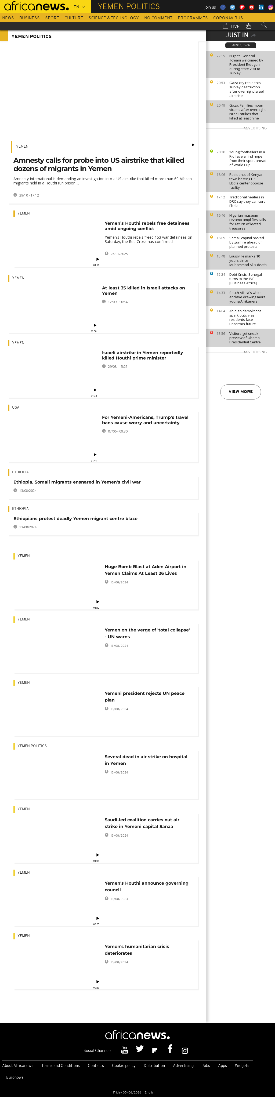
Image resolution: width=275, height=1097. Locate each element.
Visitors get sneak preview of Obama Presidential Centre (245, 337)
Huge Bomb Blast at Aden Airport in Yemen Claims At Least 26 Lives (145, 570)
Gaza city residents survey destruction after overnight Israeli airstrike (247, 89)
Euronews (15, 1078)
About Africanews (17, 1066)
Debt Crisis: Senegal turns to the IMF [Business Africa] (245, 278)
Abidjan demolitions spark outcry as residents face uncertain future (245, 317)
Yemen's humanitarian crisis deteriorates (137, 950)
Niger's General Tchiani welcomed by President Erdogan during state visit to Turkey (246, 64)
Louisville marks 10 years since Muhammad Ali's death (248, 260)
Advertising (183, 1066)
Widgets (242, 1066)
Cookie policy (124, 1066)
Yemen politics (32, 746)
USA (15, 408)
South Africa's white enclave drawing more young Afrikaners (247, 296)
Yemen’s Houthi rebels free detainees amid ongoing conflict (147, 226)
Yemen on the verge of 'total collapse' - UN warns (147, 633)
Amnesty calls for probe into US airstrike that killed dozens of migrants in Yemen (98, 164)
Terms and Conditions (60, 1066)
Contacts (96, 1066)
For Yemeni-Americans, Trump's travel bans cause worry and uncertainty (145, 420)
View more (241, 392)
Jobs (206, 1066)
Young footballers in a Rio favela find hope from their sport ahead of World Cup (247, 158)
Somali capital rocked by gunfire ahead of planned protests (246, 242)
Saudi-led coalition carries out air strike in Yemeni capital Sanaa (142, 823)
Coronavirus (228, 18)
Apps (222, 1066)
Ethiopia (20, 472)
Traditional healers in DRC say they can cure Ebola (247, 201)
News (8, 18)
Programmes (193, 18)
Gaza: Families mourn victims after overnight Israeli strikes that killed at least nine (247, 111)
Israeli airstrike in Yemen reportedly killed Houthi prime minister (142, 355)
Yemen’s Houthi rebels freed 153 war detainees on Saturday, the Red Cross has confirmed (148, 239)
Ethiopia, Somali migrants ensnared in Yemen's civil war (77, 482)
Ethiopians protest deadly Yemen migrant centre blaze (75, 518)
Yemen (22, 147)
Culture (73, 18)
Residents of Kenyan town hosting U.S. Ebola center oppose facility (246, 181)
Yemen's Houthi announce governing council (147, 886)
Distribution (154, 1066)
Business (29, 18)
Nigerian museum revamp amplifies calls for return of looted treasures (247, 221)
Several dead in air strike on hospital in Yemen (146, 760)
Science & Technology (114, 18)
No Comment (158, 18)
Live (231, 26)
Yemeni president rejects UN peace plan (144, 697)
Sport (52, 18)
